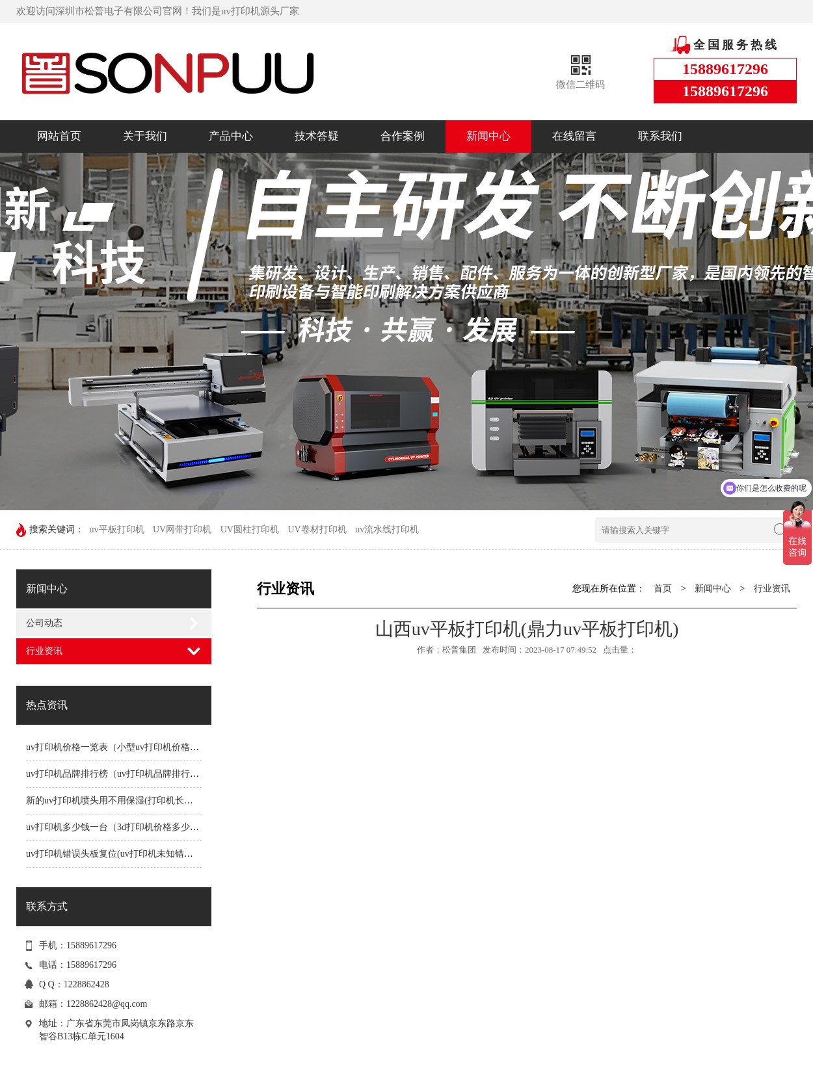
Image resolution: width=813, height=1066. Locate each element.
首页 (663, 588)
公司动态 (44, 623)
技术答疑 (317, 136)
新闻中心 (488, 136)
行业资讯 (44, 651)
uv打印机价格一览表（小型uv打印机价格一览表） (126, 747)
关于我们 (145, 136)
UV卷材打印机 (316, 529)
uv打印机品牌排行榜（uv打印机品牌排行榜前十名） (130, 774)
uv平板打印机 (117, 529)
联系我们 (660, 136)
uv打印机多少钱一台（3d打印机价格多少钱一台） (126, 827)
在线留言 (574, 136)
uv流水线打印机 (387, 529)
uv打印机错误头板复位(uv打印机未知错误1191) (120, 854)
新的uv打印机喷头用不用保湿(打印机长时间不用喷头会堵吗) (147, 800)
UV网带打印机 (182, 529)
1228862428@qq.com (107, 1004)
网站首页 (59, 136)
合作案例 (402, 136)
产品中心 (231, 136)
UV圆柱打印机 (249, 529)
